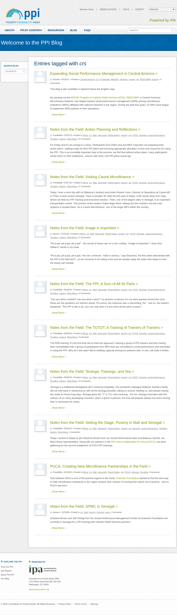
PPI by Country (30, 30)
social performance (156, 135)
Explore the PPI (13, 562)
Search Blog (11, 66)
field (86, 512)
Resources (55, 30)
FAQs (87, 30)
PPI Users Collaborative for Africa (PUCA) (133, 441)
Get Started (6, 571)
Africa (85, 135)
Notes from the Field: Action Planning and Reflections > (95, 129)
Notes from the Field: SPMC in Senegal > (84, 506)
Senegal (143, 135)
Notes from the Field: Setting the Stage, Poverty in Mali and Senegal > (107, 423)
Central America (87, 79)
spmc (107, 512)
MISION (114, 79)
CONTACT (139, 9)
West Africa (72, 139)
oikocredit (102, 135)
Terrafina (54, 139)
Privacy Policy (64, 604)
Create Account (108, 9)
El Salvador (105, 79)
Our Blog (5, 579)
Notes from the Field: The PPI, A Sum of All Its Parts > (94, 284)
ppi (137, 79)
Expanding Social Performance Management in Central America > (104, 73)
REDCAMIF (145, 79)
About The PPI (7, 575)
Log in (126, 9)
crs (97, 79)
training (155, 79)
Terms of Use (81, 604)
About (9, 30)
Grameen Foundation (127, 478)
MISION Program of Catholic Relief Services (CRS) (98, 97)
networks (123, 79)
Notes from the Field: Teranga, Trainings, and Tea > (92, 371)
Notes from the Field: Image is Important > (84, 228)
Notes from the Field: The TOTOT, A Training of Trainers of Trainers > (106, 328)
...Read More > (58, 114)
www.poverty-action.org (39, 590)
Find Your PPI (7, 567)
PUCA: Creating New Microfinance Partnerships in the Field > (100, 466)
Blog (73, 30)
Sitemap (94, 604)
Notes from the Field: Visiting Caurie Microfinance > (92, 177)
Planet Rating (113, 135)
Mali (95, 135)
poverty (132, 79)
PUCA (135, 135)
